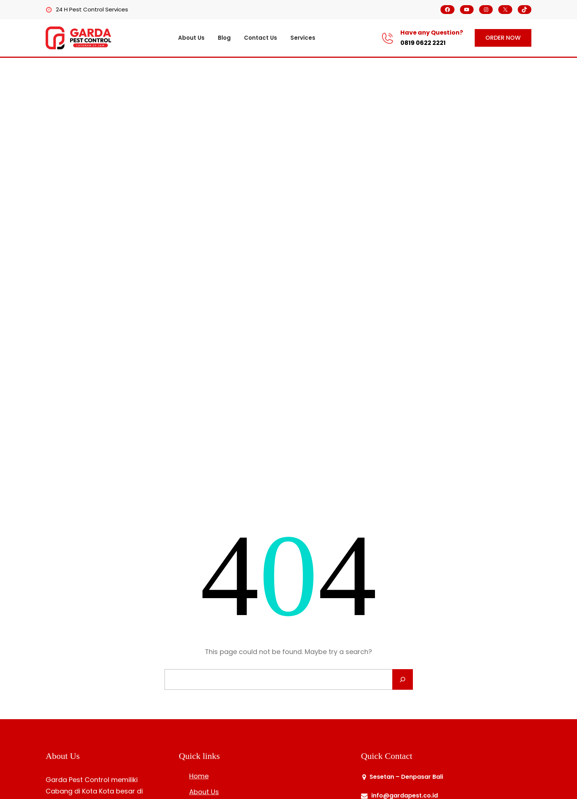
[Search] (402, 679)
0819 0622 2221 (423, 43)
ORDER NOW (503, 37)
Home (199, 776)
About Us (204, 791)
